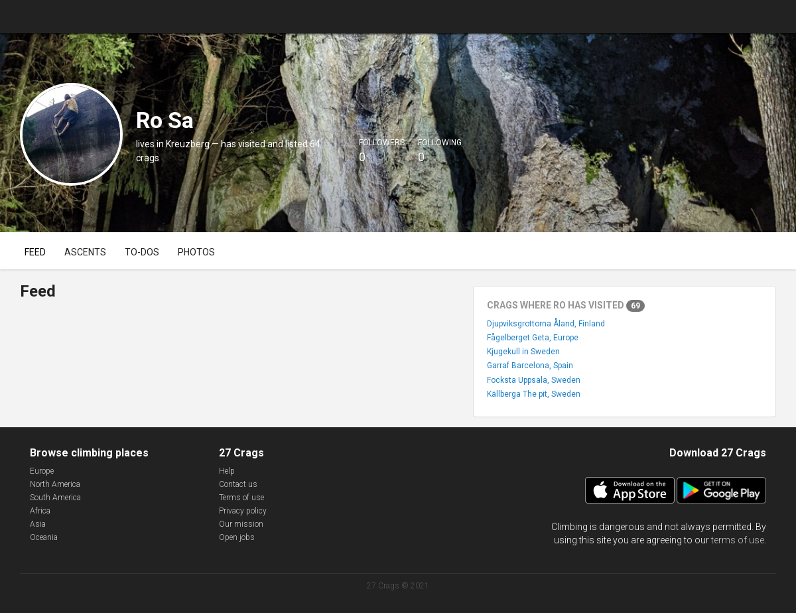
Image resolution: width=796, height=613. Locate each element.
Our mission (241, 524)
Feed (35, 252)
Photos (196, 252)
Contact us (238, 484)
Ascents (85, 252)
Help (227, 471)
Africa (40, 510)
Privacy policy (243, 510)
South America (55, 497)
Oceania (44, 537)
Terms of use (241, 497)
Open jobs (237, 537)
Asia (38, 524)
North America (55, 484)
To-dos (142, 252)
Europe (42, 471)
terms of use (737, 540)
